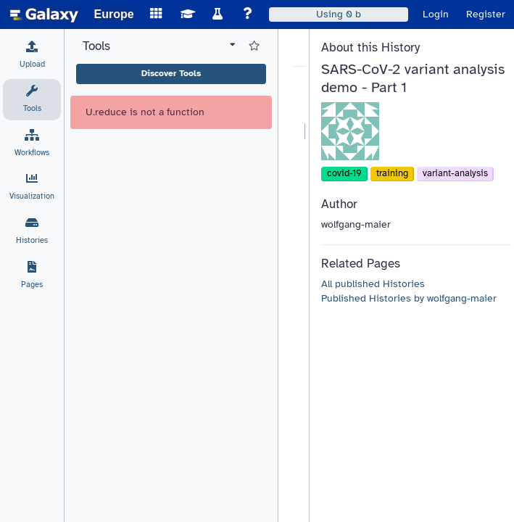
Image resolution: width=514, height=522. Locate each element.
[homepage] (44, 14)
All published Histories (373, 284)
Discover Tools (171, 73)
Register (485, 14)
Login (436, 14)
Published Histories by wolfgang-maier (409, 298)
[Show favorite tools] (254, 46)
